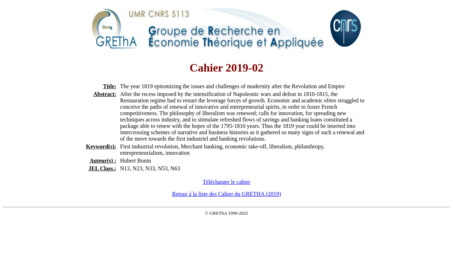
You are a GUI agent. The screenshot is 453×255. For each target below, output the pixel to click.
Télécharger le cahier (227, 182)
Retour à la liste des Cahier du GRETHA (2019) (226, 194)
